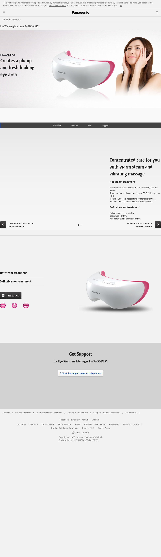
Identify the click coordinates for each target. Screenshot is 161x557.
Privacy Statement (57, 5)
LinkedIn (95, 419)
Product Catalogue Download (64, 428)
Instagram (75, 419)
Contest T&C (88, 428)
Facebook (64, 419)
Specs (90, 125)
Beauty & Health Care (78, 412)
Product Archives (23, 412)
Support (105, 125)
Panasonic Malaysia (11, 19)
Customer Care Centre (94, 424)
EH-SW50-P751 (133, 412)
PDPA (77, 424)
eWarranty (114, 424)
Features (74, 125)
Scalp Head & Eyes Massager (106, 412)
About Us (21, 424)
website (11, 2)
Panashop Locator (131, 424)
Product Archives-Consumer (49, 412)
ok (121, 5)
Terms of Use (48, 424)
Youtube (86, 419)
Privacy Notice (64, 424)
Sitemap (34, 424)
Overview (57, 125)
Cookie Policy (104, 428)
